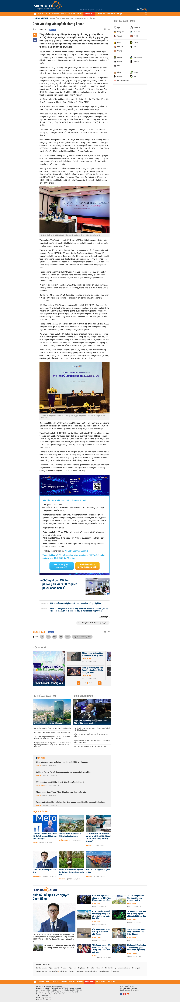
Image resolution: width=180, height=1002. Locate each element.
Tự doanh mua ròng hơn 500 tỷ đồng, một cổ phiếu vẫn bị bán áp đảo (92, 729)
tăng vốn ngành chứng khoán (82, 637)
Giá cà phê (99, 968)
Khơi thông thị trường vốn (49, 683)
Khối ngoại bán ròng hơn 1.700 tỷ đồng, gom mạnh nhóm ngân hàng (92, 741)
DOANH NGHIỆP (100, 14)
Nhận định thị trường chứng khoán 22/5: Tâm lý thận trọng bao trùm (90, 722)
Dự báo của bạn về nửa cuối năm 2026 (87, 565)
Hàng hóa (39, 775)
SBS (54, 637)
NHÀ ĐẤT (79, 14)
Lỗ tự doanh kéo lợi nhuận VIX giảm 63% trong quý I (52, 732)
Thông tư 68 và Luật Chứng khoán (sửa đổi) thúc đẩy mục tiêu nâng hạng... (80, 655)
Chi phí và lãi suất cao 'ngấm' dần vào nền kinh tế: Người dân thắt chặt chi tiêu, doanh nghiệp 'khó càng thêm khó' (98, 837)
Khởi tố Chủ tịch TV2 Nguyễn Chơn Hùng (44, 871)
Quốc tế (38, 765)
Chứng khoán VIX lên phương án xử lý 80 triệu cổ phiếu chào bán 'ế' (59, 584)
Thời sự (88, 845)
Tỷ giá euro (81, 968)
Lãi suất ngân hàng (124, 968)
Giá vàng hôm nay (41, 968)
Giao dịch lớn (67, 18)
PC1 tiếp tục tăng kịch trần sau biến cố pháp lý (90, 746)
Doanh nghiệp (40, 785)
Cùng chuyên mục (83, 696)
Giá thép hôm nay (41, 971)
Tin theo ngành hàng (124, 21)
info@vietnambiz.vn (47, 998)
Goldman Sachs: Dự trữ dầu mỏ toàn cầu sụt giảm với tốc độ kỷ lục (63, 772)
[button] (78, 683)
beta (48, 637)
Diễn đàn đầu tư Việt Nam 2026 (109, 971)
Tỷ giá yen (72, 968)
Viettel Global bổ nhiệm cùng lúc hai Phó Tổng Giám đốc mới (136, 931)
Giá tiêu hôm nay (110, 968)
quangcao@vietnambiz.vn (132, 990)
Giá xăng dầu (136, 968)
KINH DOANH (111, 14)
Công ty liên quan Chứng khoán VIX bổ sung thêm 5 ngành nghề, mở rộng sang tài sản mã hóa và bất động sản (52, 744)
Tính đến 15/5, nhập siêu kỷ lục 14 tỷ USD (98, 871)
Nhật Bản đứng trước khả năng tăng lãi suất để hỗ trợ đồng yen (62, 762)
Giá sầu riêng (53, 971)
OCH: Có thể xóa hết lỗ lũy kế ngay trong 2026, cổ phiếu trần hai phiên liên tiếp (101, 915)
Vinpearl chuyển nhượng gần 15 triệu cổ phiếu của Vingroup (70, 834)
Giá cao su (79, 971)
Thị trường (54, 18)
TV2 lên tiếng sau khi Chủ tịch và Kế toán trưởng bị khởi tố (60, 782)
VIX (42, 637)
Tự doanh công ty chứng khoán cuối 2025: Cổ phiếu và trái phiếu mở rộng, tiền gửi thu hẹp (52, 738)
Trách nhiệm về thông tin (43, 1000)
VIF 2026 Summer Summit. (76, 551)
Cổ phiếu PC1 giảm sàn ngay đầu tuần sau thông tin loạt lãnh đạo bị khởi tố (59, 946)
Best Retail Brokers (91, 971)
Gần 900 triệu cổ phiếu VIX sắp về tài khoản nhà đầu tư (91, 735)
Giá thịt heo (63, 971)
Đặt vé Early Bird (61, 565)
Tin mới (41, 758)
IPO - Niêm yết (80, 18)
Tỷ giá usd (64, 968)
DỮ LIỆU (119, 14)
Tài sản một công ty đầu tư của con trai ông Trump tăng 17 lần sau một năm (101, 948)
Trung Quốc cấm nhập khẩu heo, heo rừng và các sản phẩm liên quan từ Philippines (70, 802)
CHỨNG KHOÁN (89, 14)
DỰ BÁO (48, 14)
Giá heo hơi (90, 968)
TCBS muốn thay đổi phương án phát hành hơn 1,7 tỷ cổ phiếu (75, 603)
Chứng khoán (41, 18)
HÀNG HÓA (55, 14)
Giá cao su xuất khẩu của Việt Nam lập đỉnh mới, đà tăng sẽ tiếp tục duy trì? (71, 872)
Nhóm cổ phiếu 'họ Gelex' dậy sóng (48, 723)
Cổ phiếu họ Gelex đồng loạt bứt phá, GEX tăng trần (52, 728)
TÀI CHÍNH (72, 14)
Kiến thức (93, 18)
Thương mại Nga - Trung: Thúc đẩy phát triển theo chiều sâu (61, 792)
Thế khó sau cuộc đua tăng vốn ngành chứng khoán (80, 669)
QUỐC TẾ (63, 14)
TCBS (67, 637)
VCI (61, 637)
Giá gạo (71, 971)
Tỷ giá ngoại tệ (54, 968)
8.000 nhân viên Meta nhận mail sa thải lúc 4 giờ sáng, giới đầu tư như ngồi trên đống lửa (45, 836)
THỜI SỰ (40, 14)
